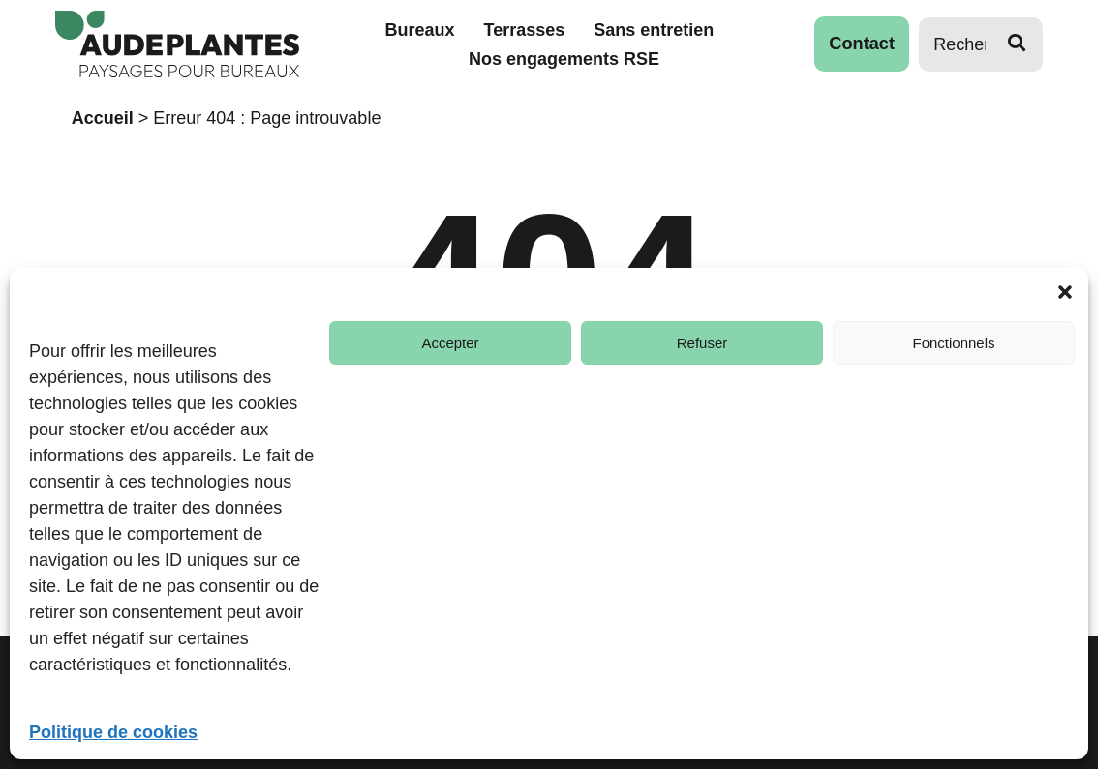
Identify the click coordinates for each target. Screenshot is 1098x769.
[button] (1065, 292)
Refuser (702, 343)
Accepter (449, 343)
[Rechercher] (954, 44)
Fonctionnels (953, 343)
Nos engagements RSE (564, 59)
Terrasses (524, 30)
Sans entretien (655, 30)
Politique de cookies (113, 732)
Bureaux (420, 30)
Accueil (103, 118)
